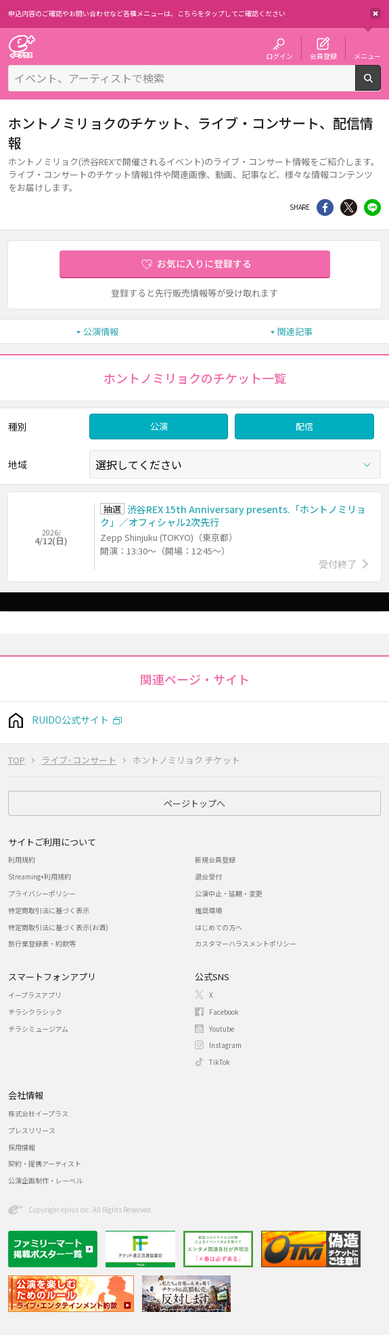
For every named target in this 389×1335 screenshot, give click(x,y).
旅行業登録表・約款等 (42, 943)
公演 (159, 426)
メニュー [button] (367, 55)
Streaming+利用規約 (39, 876)
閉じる (375, 13)
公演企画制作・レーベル (45, 1180)
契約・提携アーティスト (44, 1163)
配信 (304, 426)
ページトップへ (194, 803)
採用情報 (21, 1147)
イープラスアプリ (35, 995)
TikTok (219, 1062)
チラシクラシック (35, 1012)
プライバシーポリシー (42, 893)
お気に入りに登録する (204, 263)
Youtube (221, 1029)
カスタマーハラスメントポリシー (245, 943)
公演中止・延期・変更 (228, 893)
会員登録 (323, 55)
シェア (325, 207)
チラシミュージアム (38, 1029)
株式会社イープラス (38, 1113)
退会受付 (208, 876)
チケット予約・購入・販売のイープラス (21, 46)
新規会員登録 (215, 859)
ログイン (279, 55)
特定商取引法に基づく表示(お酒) (58, 927)
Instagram (225, 1045)
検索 (380, 85)
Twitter (348, 207)
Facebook (224, 1012)
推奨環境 (208, 910)
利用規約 (21, 859)
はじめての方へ (218, 927)
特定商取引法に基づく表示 (48, 910)
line (372, 207)
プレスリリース (31, 1130)
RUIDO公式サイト (70, 719)
